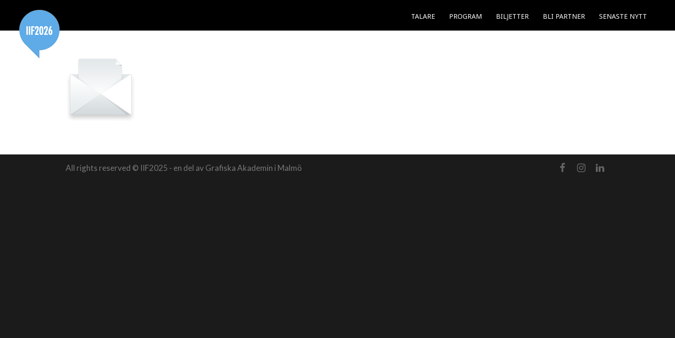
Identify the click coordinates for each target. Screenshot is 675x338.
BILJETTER (512, 16)
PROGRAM (465, 16)
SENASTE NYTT (623, 16)
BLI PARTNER (564, 16)
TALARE (423, 16)
